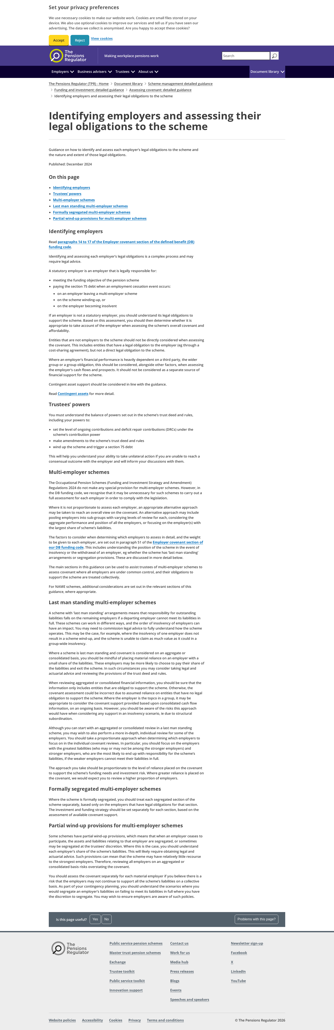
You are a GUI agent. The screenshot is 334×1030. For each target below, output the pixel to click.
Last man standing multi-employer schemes (90, 206)
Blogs (174, 980)
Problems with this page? (257, 919)
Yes (95, 919)
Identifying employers (71, 187)
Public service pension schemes (136, 943)
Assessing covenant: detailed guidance (160, 90)
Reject (80, 40)
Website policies (62, 1020)
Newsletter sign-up (247, 943)
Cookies (115, 1020)
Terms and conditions (165, 1020)
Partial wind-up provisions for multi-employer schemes (100, 218)
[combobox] (246, 56)
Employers (60, 71)
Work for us (180, 952)
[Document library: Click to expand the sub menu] (282, 71)
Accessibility (92, 1020)
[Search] (274, 56)
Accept (58, 40)
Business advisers (92, 71)
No (106, 919)
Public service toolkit (127, 980)
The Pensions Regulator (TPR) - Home (79, 83)
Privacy (134, 1020)
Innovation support (126, 990)
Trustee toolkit (122, 971)
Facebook (239, 952)
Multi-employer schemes (74, 200)
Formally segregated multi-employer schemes (91, 212)
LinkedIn (238, 971)
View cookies (102, 39)
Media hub (179, 962)
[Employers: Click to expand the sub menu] (72, 71)
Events (175, 990)
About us (145, 71)
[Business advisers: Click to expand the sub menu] (110, 71)
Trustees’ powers (67, 193)
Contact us (179, 943)
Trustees (122, 71)
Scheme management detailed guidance (180, 83)
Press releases (182, 971)
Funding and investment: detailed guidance (89, 90)
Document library (264, 71)
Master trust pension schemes (135, 952)
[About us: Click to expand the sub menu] (156, 71)
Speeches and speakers (189, 999)
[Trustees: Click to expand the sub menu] (133, 71)
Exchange (117, 962)
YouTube (238, 980)
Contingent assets (73, 393)
